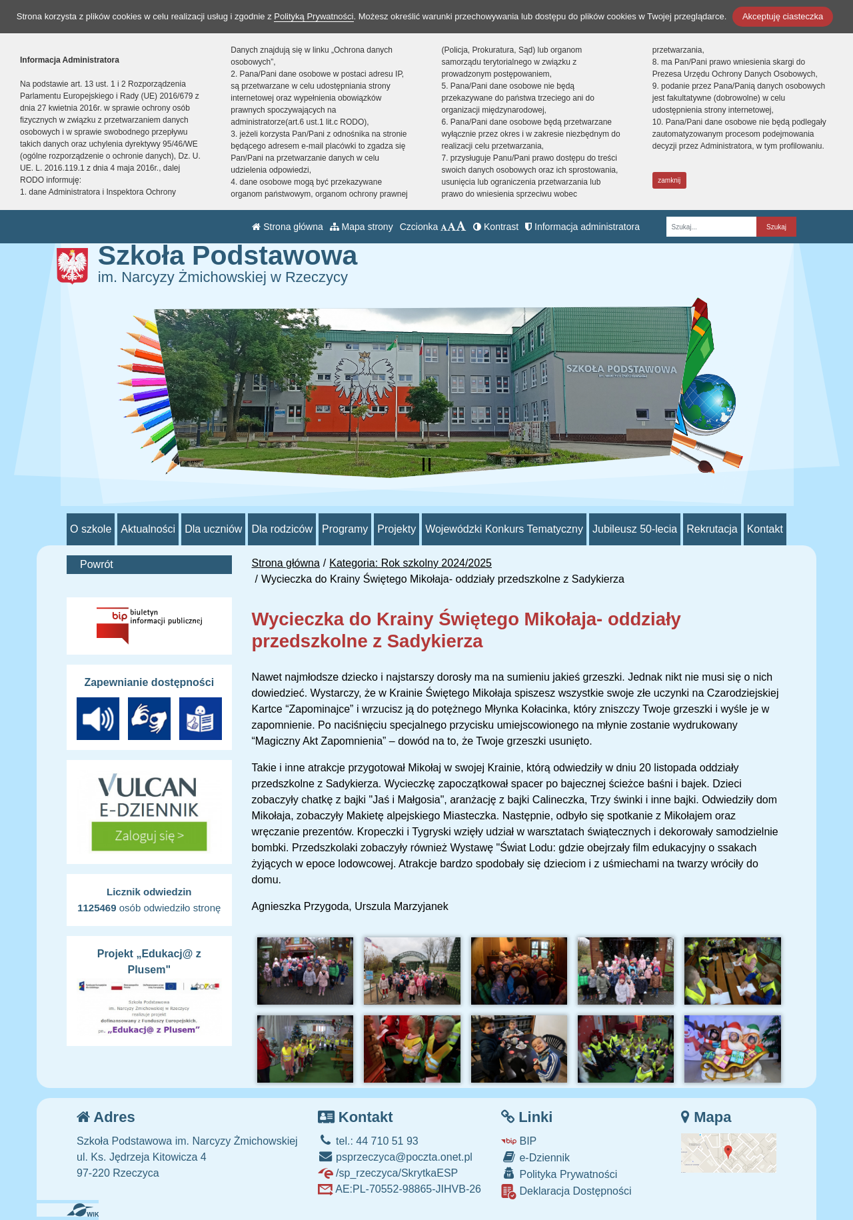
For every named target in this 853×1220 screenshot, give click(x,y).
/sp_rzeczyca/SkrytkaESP (388, 1173)
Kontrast (495, 226)
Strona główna (287, 226)
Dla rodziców (282, 529)
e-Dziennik (535, 1157)
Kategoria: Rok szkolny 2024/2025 (410, 563)
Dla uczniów (213, 529)
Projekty (396, 529)
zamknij (669, 180)
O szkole (90, 529)
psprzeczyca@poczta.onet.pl (395, 1157)
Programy (345, 529)
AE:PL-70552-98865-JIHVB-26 (399, 1189)
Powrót (96, 564)
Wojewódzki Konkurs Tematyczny (504, 529)
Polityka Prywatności (559, 1173)
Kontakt (765, 529)
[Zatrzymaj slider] (426, 464)
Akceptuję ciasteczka (782, 16)
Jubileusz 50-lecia (634, 529)
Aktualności (148, 529)
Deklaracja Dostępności (566, 1191)
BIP (518, 1141)
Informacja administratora (582, 226)
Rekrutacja (711, 529)
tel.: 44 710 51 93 (368, 1141)
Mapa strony (361, 226)
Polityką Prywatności (313, 16)
